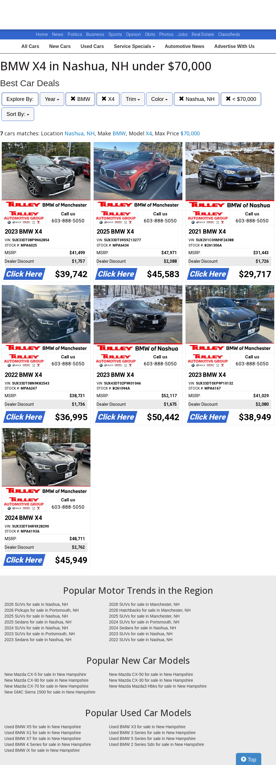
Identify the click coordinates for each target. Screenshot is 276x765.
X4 (108, 99)
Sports (115, 34)
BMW (80, 99)
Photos (167, 34)
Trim (133, 99)
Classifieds (229, 34)
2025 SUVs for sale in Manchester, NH (144, 616)
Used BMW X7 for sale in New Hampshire (42, 738)
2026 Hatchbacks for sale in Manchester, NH (150, 610)
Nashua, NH (196, 99)
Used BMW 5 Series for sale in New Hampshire (152, 738)
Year (52, 99)
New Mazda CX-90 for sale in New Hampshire (46, 680)
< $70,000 (241, 99)
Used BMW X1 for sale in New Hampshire (42, 732)
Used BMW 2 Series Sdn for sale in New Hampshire (156, 744)
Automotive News (184, 46)
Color (159, 99)
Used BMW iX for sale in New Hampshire (42, 750)
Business (95, 34)
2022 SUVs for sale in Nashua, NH (141, 639)
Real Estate (203, 34)
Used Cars (92, 46)
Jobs (183, 34)
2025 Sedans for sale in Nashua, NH (37, 622)
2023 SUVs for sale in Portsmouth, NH (39, 633)
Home (42, 34)
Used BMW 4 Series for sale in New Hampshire (47, 744)
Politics (75, 34)
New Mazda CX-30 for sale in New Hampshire (151, 680)
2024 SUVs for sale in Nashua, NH (36, 628)
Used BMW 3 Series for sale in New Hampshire (152, 732)
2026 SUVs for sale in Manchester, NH (144, 604)
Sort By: (17, 114)
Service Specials (134, 46)
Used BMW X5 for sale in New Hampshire (42, 726)
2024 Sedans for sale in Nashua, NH (142, 628)
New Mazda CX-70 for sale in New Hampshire (46, 686)
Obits (150, 34)
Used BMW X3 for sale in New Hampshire (147, 726)
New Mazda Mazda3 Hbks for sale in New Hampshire (157, 686)
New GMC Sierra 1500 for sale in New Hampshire (49, 692)
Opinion (134, 34)
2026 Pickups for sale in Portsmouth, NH (41, 610)
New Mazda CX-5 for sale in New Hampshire (45, 674)
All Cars (30, 46)
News (57, 34)
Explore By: (20, 99)
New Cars (60, 46)
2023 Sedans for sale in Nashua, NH (37, 639)
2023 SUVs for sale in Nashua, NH (141, 633)
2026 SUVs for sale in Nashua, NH (36, 604)
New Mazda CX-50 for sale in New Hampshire (151, 674)
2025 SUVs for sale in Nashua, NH (36, 616)
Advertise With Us (234, 46)
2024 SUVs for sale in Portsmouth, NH (144, 622)
